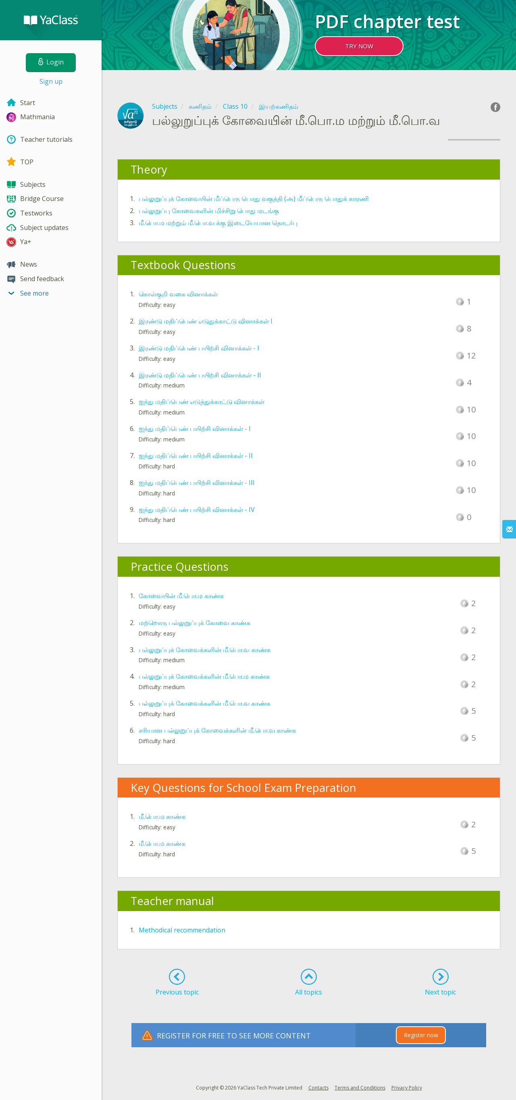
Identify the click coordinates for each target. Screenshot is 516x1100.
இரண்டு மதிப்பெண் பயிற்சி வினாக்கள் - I (199, 348)
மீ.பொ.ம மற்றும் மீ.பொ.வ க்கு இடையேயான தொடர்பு (218, 222)
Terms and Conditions (360, 1087)
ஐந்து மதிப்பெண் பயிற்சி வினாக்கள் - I (195, 428)
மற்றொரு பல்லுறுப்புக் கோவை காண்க (194, 622)
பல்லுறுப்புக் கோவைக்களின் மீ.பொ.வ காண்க (204, 649)
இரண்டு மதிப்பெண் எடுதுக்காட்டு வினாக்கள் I (206, 321)
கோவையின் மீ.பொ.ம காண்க (181, 595)
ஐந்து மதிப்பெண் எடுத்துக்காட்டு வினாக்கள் (201, 401)
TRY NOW (359, 46)
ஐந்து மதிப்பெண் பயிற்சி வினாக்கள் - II (196, 455)
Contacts (318, 1087)
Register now (421, 1035)
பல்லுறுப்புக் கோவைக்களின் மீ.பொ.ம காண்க (204, 676)
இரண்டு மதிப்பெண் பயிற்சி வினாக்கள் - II (200, 375)
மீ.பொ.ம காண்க (162, 816)
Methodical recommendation (182, 930)
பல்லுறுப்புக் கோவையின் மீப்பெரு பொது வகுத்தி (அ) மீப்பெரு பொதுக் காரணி (254, 198)
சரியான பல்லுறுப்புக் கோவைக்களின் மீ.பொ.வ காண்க (217, 730)
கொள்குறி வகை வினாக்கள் (178, 294)
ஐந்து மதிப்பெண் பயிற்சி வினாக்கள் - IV (197, 509)
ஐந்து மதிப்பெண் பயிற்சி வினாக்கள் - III (197, 482)
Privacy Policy (406, 1087)
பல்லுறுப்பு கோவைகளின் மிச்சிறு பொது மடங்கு (209, 210)
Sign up (51, 81)
